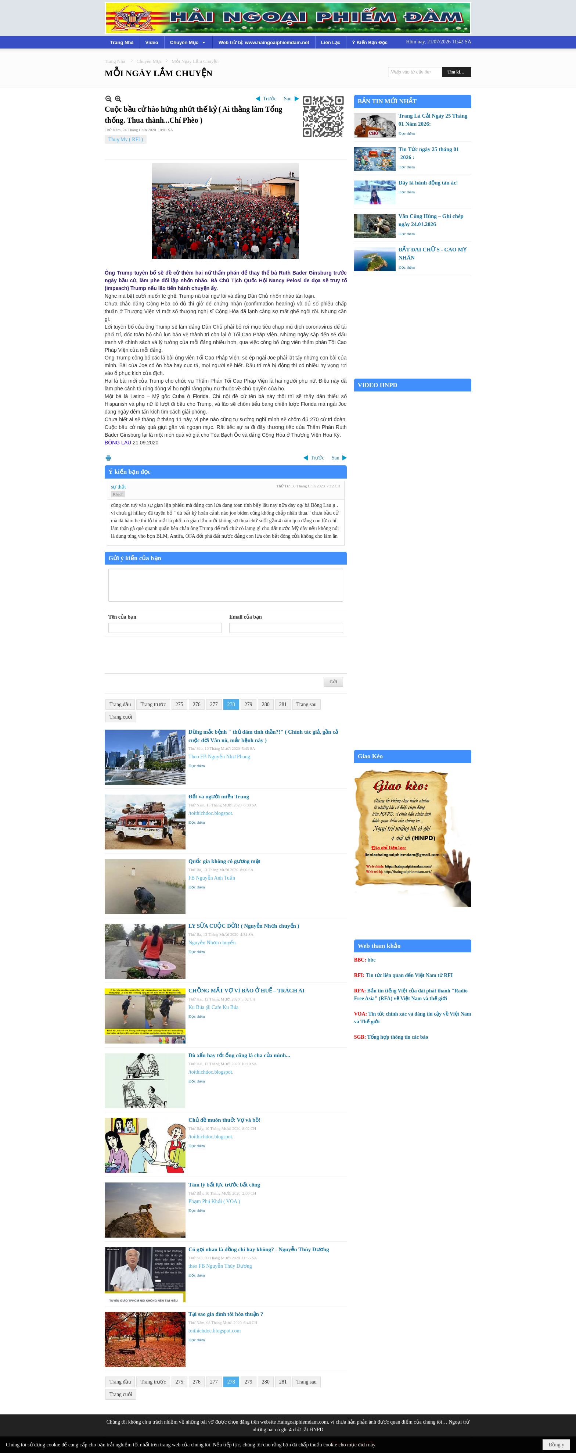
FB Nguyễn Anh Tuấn (211, 878)
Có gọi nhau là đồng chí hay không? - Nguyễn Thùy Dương (258, 1249)
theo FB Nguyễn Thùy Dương (220, 1266)
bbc (372, 960)
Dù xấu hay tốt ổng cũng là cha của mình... (239, 1055)
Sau (288, 98)
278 (231, 704)
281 (283, 704)
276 (197, 704)
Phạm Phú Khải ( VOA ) (214, 1201)
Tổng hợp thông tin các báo (397, 1037)
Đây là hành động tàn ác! (428, 183)
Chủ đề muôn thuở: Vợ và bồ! (224, 1120)
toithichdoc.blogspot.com (214, 1331)
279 (248, 704)
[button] (188, 42)
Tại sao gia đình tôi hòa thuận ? (225, 1314)
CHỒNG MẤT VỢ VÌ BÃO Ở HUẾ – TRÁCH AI (246, 991)
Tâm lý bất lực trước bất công (224, 1185)
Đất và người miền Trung (218, 796)
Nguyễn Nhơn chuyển (211, 942)
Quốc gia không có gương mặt (224, 861)
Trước (270, 98)
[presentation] (164, 655)
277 (214, 704)
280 (266, 704)
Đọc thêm (196, 765)
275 (179, 704)
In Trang (108, 458)
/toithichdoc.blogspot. (210, 813)
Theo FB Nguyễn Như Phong (219, 756)
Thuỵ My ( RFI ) (125, 139)
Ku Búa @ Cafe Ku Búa (213, 1007)
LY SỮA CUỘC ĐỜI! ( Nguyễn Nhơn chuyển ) (243, 926)
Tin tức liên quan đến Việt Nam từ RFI (409, 975)
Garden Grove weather (412, 375)
